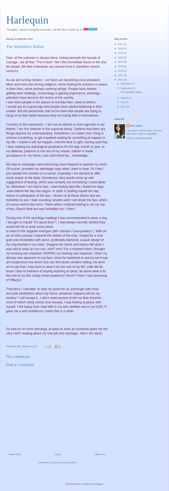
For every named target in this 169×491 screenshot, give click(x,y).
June (123, 106)
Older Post (100, 454)
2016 (121, 66)
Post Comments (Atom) (64, 462)
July (123, 102)
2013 (121, 75)
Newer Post (15, 454)
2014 (121, 71)
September (127, 88)
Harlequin (27, 20)
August (125, 97)
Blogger (99, 484)
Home (58, 454)
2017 (121, 62)
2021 (121, 44)
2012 (121, 79)
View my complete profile (139, 138)
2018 (121, 57)
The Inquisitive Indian (131, 92)
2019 (121, 53)
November (126, 83)
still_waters (136, 125)
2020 (121, 48)
